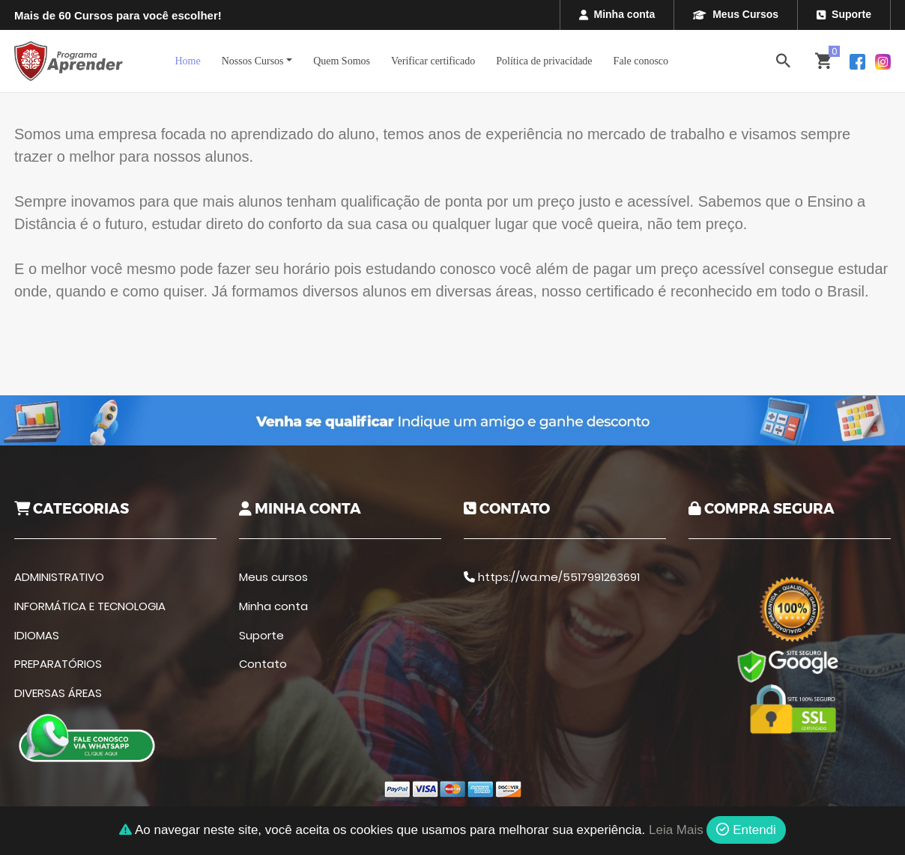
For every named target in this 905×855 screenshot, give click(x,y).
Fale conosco (641, 61)
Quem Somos (341, 61)
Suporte (844, 14)
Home (187, 61)
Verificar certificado (433, 61)
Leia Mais (676, 830)
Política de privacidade (544, 61)
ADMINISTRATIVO (59, 577)
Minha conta (617, 14)
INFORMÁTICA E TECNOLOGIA (90, 606)
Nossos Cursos (253, 61)
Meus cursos (273, 577)
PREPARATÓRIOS (58, 664)
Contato (263, 664)
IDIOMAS (36, 635)
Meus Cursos (735, 14)
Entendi (745, 830)
